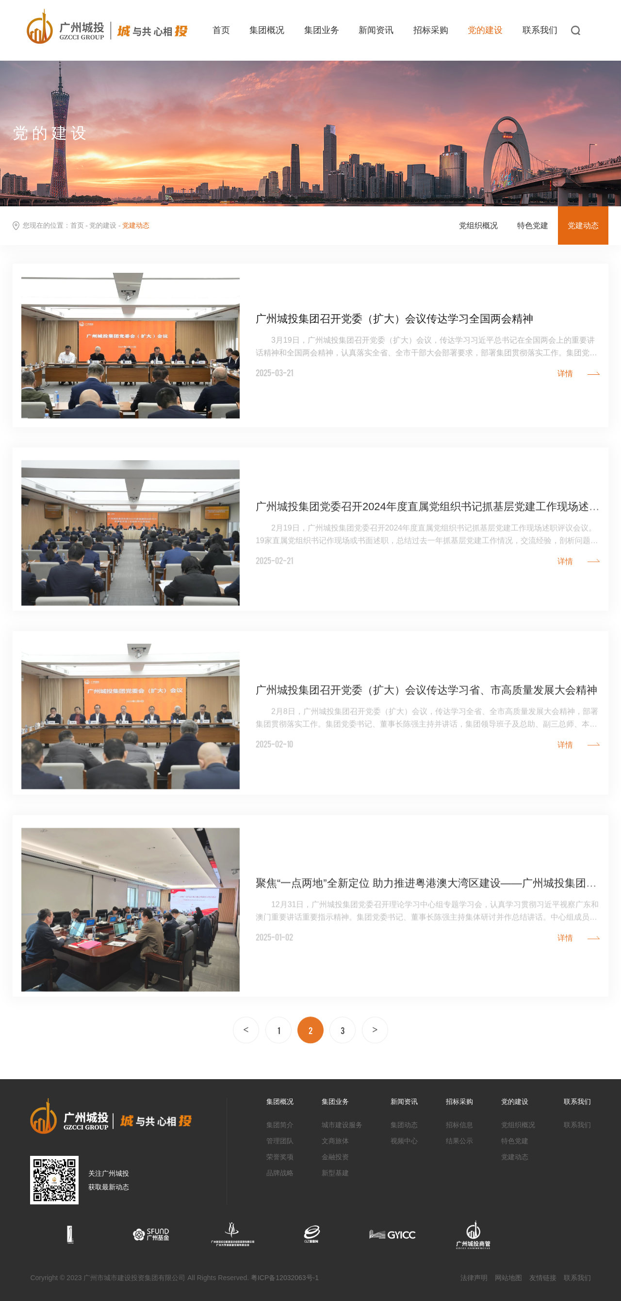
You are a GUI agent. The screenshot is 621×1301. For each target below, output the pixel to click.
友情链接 (542, 1278)
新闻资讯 (376, 30)
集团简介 (280, 1125)
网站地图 (508, 1278)
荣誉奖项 (280, 1157)
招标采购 (430, 30)
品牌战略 (280, 1173)
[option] (70, 1234)
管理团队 (280, 1141)
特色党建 (532, 226)
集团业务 (321, 30)
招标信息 (459, 1125)
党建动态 (583, 226)
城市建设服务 (342, 1125)
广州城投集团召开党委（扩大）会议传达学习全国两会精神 (394, 320)
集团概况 (266, 30)
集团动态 (404, 1125)
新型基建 (335, 1173)
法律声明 (474, 1278)
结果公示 (459, 1141)
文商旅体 (335, 1141)
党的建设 (485, 30)
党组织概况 (478, 226)
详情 (565, 373)
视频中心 (404, 1141)
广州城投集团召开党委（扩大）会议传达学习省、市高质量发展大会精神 (426, 725)
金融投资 (335, 1157)
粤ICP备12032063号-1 (285, 1278)
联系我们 (540, 30)
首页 (221, 30)
